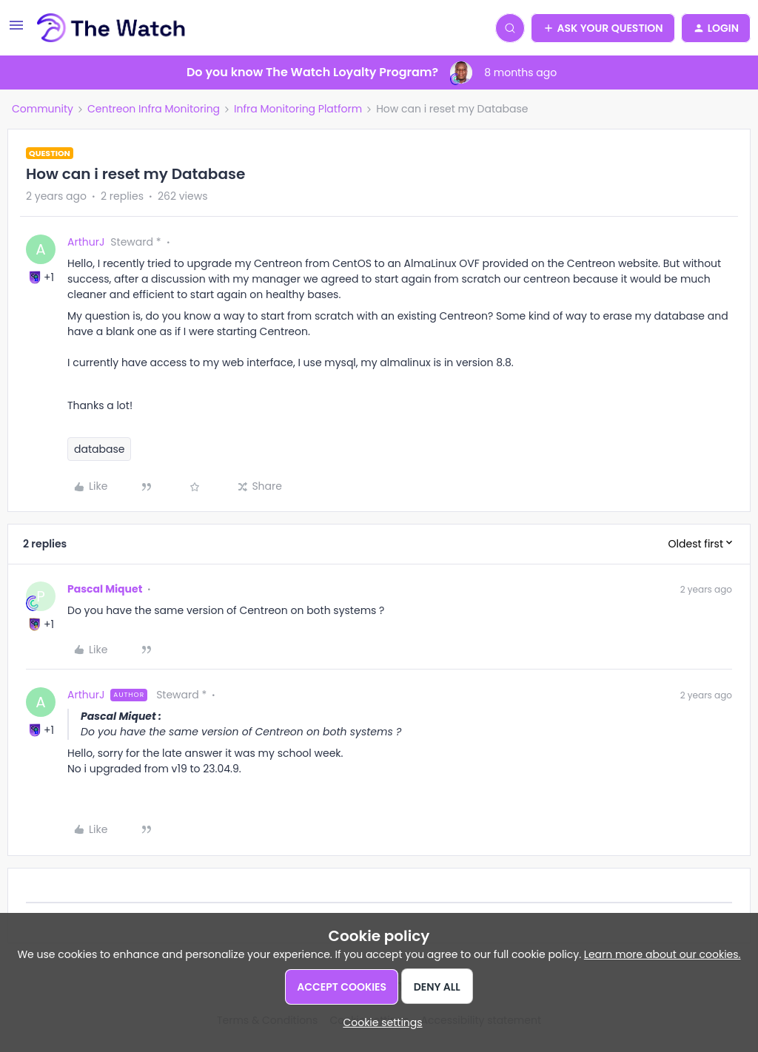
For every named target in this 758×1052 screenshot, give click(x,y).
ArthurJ (85, 242)
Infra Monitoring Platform (298, 108)
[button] (16, 30)
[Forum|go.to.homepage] (111, 28)
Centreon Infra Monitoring (153, 108)
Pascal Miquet (104, 588)
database (99, 449)
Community (42, 108)
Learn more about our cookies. (662, 954)
